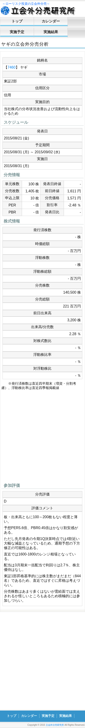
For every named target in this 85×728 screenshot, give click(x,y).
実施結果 (51, 32)
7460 (11, 67)
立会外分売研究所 (55, 725)
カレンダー (51, 21)
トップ (17, 21)
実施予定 (17, 32)
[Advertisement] (42, 437)
